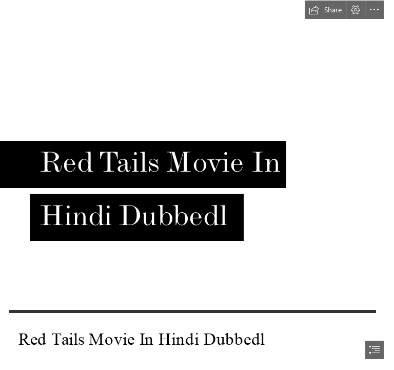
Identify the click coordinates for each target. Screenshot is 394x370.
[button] (325, 10)
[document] (197, 185)
